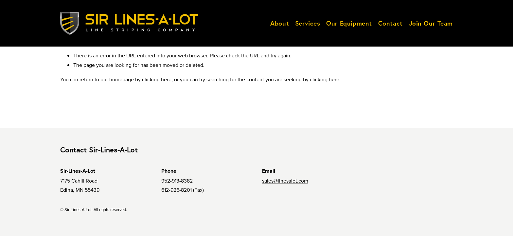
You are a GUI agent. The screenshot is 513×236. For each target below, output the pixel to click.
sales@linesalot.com (285, 180)
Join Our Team (431, 23)
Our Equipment (349, 23)
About (279, 23)
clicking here (156, 79)
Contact (390, 23)
